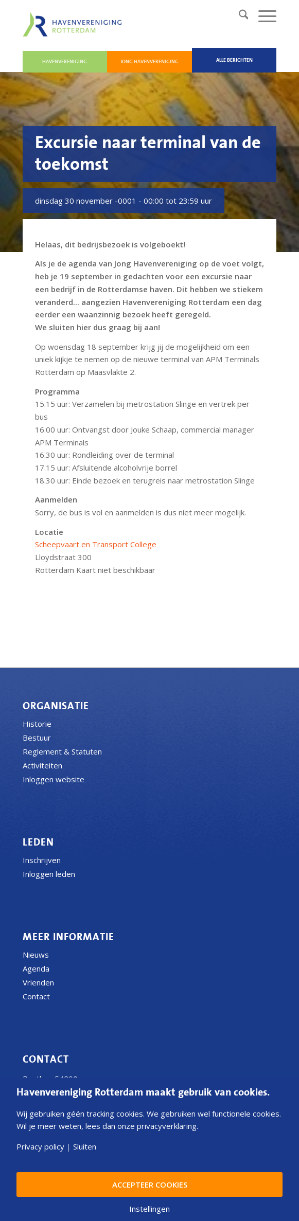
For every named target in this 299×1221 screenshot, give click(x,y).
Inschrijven (42, 860)
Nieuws (36, 954)
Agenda (36, 968)
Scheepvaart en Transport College (95, 544)
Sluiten (84, 1147)
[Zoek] (238, 16)
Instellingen (149, 1209)
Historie (37, 724)
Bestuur (37, 737)
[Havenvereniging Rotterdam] (74, 24)
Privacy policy (40, 1147)
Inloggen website (53, 779)
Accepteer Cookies (149, 1184)
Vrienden (38, 982)
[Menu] (262, 16)
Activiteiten (42, 765)
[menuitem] (238, 16)
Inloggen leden (49, 874)
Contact (36, 996)
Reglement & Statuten (62, 751)
